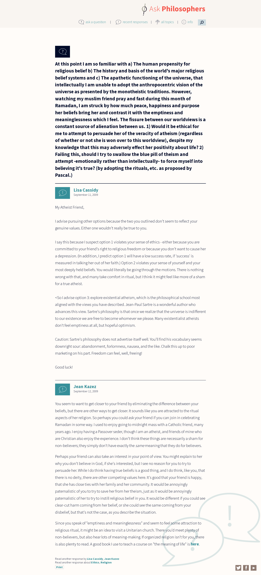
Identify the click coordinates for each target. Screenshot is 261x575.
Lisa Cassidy (86, 190)
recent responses (135, 22)
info (190, 22)
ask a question (96, 22)
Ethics (95, 562)
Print (59, 567)
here (195, 544)
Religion (106, 562)
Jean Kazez (85, 386)
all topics (167, 22)
